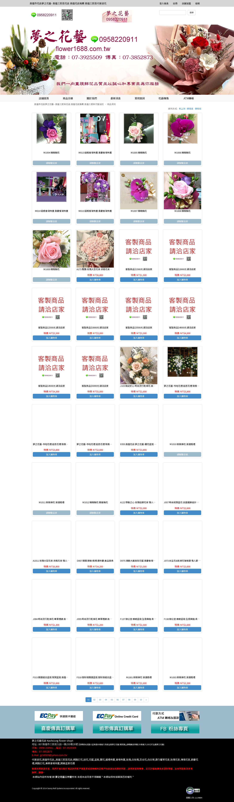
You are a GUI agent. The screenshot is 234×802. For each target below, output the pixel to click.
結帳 (197, 3)
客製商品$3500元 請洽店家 (139, 327)
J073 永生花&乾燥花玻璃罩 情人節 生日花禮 (185, 560)
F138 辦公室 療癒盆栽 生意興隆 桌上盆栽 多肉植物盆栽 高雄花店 (195, 618)
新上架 (182, 108)
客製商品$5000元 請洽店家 (95, 385)
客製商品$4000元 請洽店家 (182, 327)
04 (106, 699)
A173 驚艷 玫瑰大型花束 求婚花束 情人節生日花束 (101, 269)
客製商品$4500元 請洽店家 (51, 385)
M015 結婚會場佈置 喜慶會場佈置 (95, 210)
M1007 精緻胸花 (139, 210)
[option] (117, 60)
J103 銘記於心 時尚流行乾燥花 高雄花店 (140, 385)
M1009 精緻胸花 (51, 269)
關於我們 (92, 98)
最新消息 (116, 98)
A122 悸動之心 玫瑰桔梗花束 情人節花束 (140, 502)
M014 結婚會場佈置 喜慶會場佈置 (51, 210)
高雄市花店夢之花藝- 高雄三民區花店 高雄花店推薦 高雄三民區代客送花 (68, 3)
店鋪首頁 (44, 98)
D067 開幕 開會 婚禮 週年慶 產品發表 (95, 560)
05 (112, 699)
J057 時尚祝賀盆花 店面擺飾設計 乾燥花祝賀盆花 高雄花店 (193, 502)
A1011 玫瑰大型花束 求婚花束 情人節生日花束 (55, 560)
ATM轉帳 (189, 98)
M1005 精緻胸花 (139, 152)
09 (135, 699)
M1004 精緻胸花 (51, 152)
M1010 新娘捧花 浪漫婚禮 (182, 444)
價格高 (190, 108)
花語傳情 (163, 98)
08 (129, 699)
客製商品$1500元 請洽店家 (139, 269)
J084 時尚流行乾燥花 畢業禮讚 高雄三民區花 (55, 618)
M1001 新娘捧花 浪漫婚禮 (139, 677)
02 (94, 699)
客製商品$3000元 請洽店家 (95, 327)
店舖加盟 (186, 3)
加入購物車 (95, 279)
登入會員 (164, 3)
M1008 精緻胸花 (182, 210)
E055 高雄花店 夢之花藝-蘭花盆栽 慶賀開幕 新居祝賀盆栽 (148, 444)
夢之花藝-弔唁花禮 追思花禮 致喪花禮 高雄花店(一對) (190, 385)
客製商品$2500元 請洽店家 (51, 327)
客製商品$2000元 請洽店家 (182, 269)
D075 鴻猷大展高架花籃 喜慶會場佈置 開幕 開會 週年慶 (147, 560)
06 (118, 699)
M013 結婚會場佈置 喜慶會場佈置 (95, 152)
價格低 (198, 108)
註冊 (175, 3)
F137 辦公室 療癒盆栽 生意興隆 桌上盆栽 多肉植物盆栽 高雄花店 (152, 618)
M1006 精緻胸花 (182, 152)
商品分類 (68, 98)
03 (100, 699)
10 (141, 699)
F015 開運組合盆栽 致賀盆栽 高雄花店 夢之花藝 (56, 677)
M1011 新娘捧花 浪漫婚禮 (51, 502)
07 (123, 699)
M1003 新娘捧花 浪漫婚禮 (182, 677)
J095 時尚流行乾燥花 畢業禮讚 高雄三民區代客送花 (102, 618)
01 (88, 699)
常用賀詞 (140, 98)
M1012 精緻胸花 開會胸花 (95, 502)
